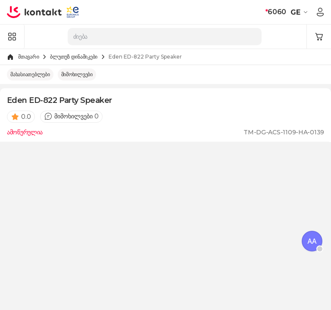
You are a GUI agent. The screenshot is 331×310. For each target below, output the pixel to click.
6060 (275, 12)
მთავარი (28, 56)
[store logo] (34, 12)
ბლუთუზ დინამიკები (73, 56)
